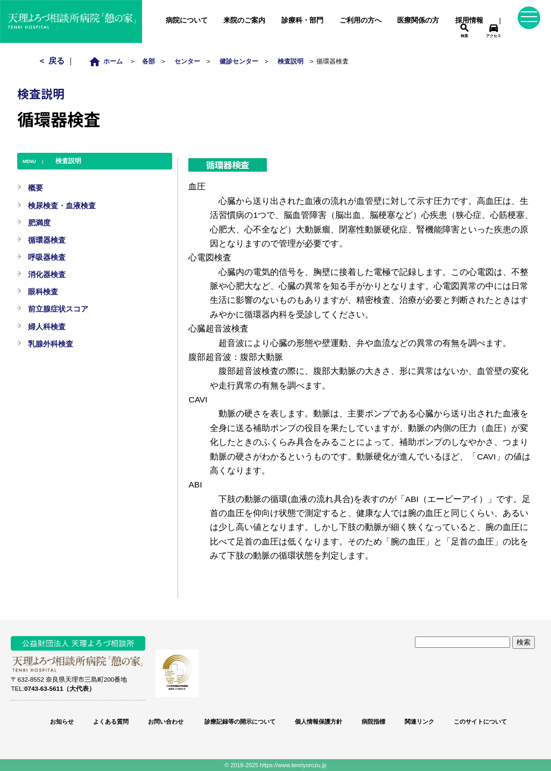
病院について (187, 20)
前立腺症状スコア (58, 309)
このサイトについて (480, 721)
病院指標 (373, 721)
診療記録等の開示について (239, 721)
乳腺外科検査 (50, 343)
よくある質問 (111, 721)
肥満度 (39, 222)
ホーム (108, 61)
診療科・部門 (302, 20)
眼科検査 (43, 291)
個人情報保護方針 (318, 721)
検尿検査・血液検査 (62, 205)
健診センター (239, 61)
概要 (35, 187)
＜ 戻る (52, 60)
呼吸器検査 (47, 257)
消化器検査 (47, 274)
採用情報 (469, 20)
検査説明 (290, 61)
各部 (148, 61)
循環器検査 (47, 240)
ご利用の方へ (361, 20)
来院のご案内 (244, 20)
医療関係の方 (418, 20)
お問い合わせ (165, 721)
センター (187, 61)
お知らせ (62, 721)
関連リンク (419, 721)
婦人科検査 (47, 326)
